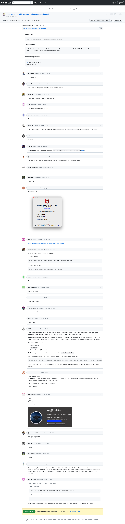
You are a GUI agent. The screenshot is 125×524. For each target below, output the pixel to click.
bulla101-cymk (32, 479)
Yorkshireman (32, 308)
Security (50, 519)
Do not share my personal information (90, 519)
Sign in (114, 3)
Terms (40, 519)
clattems (30, 94)
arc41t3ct (31, 464)
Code (5, 20)
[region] (62, 50)
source (82, 150)
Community (60, 519)
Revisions (15, 20)
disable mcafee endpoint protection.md (33, 14)
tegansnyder (11, 14)
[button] (110, 20)
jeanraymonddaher (33, 433)
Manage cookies (76, 519)
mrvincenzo (31, 250)
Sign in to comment (74, 511)
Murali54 (30, 115)
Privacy (45, 519)
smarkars (31, 188)
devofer (30, 277)
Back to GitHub (44, 3)
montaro (30, 443)
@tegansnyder (32, 150)
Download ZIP (118, 20)
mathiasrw (31, 73)
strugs (30, 373)
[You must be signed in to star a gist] (110, 14)
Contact (69, 519)
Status (54, 519)
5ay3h (30, 146)
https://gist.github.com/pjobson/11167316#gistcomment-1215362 (46, 243)
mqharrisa (31, 239)
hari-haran (31, 177)
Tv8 (29, 104)
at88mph (30, 125)
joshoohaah (31, 157)
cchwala (30, 453)
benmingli (31, 287)
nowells (30, 84)
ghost (30, 298)
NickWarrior (31, 136)
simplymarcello (32, 167)
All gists (36, 3)
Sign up (120, 3)
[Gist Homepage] (6, 3)
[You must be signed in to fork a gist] (118, 14)
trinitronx (31, 329)
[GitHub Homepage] (27, 520)
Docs (65, 519)
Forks (36, 20)
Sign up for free (29, 511)
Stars (26, 20)
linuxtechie (31, 394)
